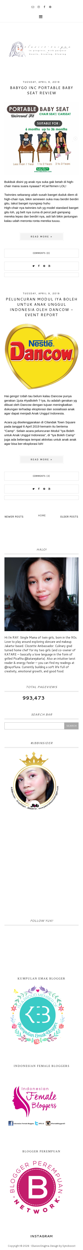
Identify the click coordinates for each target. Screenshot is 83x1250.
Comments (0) (41, 253)
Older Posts (69, 516)
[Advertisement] (41, 865)
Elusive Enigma (40, 1245)
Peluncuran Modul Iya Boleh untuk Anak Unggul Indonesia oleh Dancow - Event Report (42, 306)
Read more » (42, 236)
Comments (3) (41, 476)
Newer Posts (14, 516)
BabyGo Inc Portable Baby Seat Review (41, 90)
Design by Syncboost (62, 1245)
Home (42, 515)
